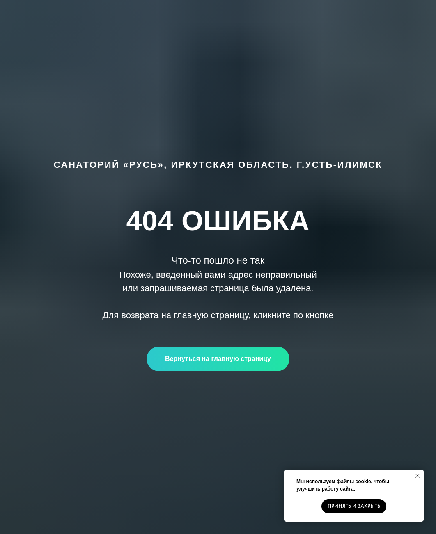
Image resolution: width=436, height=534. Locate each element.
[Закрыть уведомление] (417, 476)
